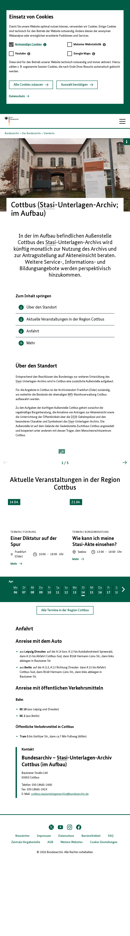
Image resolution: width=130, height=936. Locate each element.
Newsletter (22, 912)
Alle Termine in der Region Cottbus (65, 687)
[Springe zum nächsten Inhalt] (124, 542)
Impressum (44, 912)
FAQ (110, 912)
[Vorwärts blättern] (122, 666)
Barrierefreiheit (91, 912)
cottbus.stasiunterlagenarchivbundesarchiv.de (60, 870)
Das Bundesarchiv (31, 133)
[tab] (30, 44)
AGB (50, 919)
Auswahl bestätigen (77, 84)
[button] (65, 493)
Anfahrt (24, 705)
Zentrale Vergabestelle (25, 919)
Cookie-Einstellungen (103, 919)
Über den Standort (36, 366)
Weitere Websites (71, 919)
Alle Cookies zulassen (31, 84)
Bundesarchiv (12, 133)
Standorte (49, 133)
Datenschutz (17, 96)
